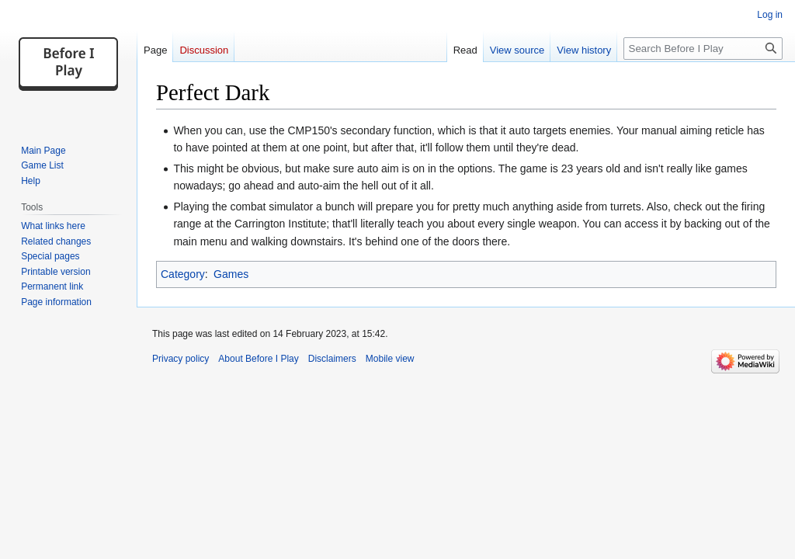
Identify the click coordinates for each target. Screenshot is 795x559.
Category (183, 274)
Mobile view (390, 358)
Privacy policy (180, 358)
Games (231, 274)
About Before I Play (258, 358)
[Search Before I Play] (703, 48)
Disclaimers (332, 358)
